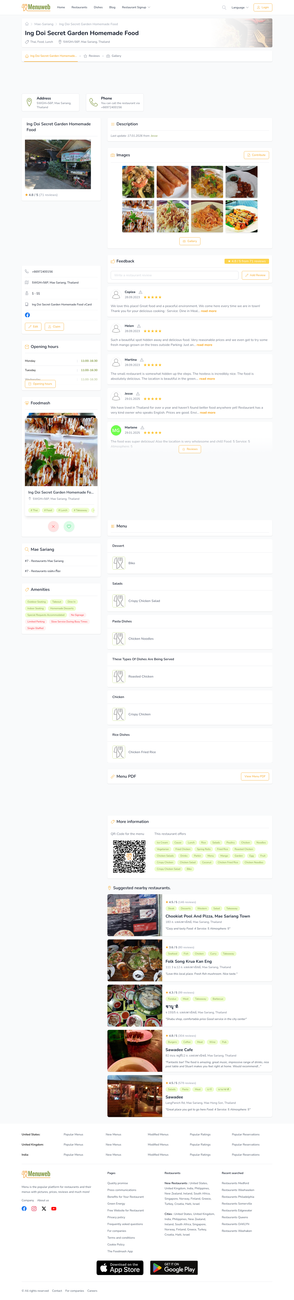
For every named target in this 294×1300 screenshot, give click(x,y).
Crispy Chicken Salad (144, 601)
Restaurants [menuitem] (79, 7)
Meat (185, 999)
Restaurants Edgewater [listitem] (237, 1210)
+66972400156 (42, 272)
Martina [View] (131, 359)
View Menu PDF (255, 776)
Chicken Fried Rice (142, 752)
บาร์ (209, 1089)
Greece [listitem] (206, 1199)
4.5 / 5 (181, 902)
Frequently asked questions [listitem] (125, 1224)
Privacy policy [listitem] (116, 1217)
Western (202, 908)
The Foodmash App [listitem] (120, 1251)
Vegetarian (163, 849)
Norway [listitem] (184, 1199)
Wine (212, 1042)
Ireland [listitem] (187, 1194)
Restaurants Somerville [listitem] (237, 1204)
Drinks (183, 855)
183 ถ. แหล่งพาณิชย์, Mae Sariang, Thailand (194, 922)
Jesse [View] (129, 393)
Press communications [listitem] (121, 1190)
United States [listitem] (198, 1183)
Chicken (245, 842)
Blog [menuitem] (112, 7)
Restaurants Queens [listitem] (235, 1217)
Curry (213, 953)
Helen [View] (129, 326)
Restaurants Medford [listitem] (235, 1183)
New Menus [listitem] (113, 1134)
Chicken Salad (187, 862)
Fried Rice (222, 849)
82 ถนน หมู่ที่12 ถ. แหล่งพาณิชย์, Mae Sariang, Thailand (201, 1056)
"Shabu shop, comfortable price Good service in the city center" (206, 1019)
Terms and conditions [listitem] (121, 1238)
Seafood (172, 953)
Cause (177, 842)
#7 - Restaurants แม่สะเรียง (42, 571)
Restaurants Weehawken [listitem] (238, 1190)
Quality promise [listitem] (117, 1183)
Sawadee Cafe (179, 1050)
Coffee (187, 1042)
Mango (224, 855)
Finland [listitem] (195, 1199)
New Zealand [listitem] (173, 1194)
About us (43, 1200)
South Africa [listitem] (202, 1194)
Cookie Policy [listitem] (116, 1245)
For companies (74, 1291)
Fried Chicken (182, 849)
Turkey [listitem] (169, 1204)
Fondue (172, 999)
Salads (216, 842)
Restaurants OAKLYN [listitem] (235, 1224)
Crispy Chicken (139, 714)
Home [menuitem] (61, 7)
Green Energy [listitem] (116, 1204)
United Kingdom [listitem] (175, 1188)
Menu (211, 855)
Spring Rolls (204, 849)
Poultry (231, 842)
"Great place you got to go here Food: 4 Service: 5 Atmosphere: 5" (208, 1109)
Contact (57, 1291)
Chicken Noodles (141, 638)
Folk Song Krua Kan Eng (189, 961)
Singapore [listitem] (171, 1199)
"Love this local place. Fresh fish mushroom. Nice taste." (201, 974)
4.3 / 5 (180, 993)
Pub (224, 1042)
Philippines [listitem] (202, 1188)
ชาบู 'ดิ (172, 1006)
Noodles (261, 842)
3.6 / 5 (180, 947)
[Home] (36, 7)
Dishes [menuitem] (98, 7)
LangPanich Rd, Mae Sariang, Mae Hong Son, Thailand (201, 1103)
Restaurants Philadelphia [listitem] (238, 1197)
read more (209, 311)
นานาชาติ (223, 1089)
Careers (92, 1291)
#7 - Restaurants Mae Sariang (44, 561)
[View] (116, 295)
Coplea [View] (130, 292)
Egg (251, 855)
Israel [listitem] (196, 1204)
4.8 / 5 (181, 1036)
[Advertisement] (97, 77)
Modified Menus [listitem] (158, 1134)
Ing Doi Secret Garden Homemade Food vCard (62, 304)
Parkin (197, 855)
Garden (239, 855)
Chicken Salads (165, 855)
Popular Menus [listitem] (73, 1134)
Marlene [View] (131, 427)
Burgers (172, 1042)
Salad (216, 908)
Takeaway (232, 908)
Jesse (154, 136)
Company (28, 1200)
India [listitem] (190, 1188)
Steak (171, 908)
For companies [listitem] (116, 1231)
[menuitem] (136, 7)
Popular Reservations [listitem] (246, 1134)
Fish (186, 953)
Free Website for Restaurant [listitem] (125, 1210)
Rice (203, 842)
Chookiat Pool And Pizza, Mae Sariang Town (208, 916)
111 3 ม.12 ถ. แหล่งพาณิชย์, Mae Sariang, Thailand (198, 967)
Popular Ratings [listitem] (200, 1134)
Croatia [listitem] (179, 1204)
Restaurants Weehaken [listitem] (237, 1231)
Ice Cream (162, 842)
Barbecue (218, 999)
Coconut (206, 862)
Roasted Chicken (140, 676)
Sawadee (174, 1097)
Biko (131, 563)
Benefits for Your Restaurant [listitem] (125, 1197)
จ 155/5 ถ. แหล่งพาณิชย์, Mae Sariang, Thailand (196, 1012)
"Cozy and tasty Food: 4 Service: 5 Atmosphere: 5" (198, 929)
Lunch (191, 842)
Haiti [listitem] (188, 1204)
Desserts (186, 908)
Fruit (262, 855)
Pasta (185, 1089)
